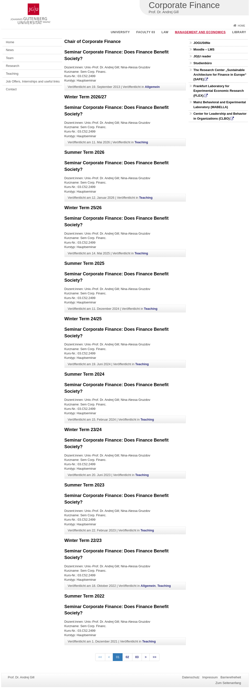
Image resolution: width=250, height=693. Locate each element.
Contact (11, 89)
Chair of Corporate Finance (92, 41)
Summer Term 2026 (84, 152)
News (10, 50)
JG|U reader (202, 56)
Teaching (12, 73)
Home (241, 25)
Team (9, 58)
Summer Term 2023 (84, 485)
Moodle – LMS (203, 49)
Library (239, 32)
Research (12, 66)
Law (165, 32)
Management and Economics (200, 32)
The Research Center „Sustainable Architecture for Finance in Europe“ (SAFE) (219, 74)
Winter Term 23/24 (83, 429)
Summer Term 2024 (84, 374)
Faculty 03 (145, 32)
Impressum (210, 677)
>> (154, 657)
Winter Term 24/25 (83, 318)
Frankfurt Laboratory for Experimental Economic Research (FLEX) (218, 90)
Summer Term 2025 (84, 263)
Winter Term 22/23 (83, 540)
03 (137, 657)
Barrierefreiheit (230, 677)
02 (127, 657)
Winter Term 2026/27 (85, 96)
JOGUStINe (201, 43)
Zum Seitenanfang (228, 683)
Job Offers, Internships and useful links (33, 81)
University (120, 32)
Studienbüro (202, 63)
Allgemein (152, 87)
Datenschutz (190, 677)
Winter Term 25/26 (83, 207)
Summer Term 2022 (84, 596)
